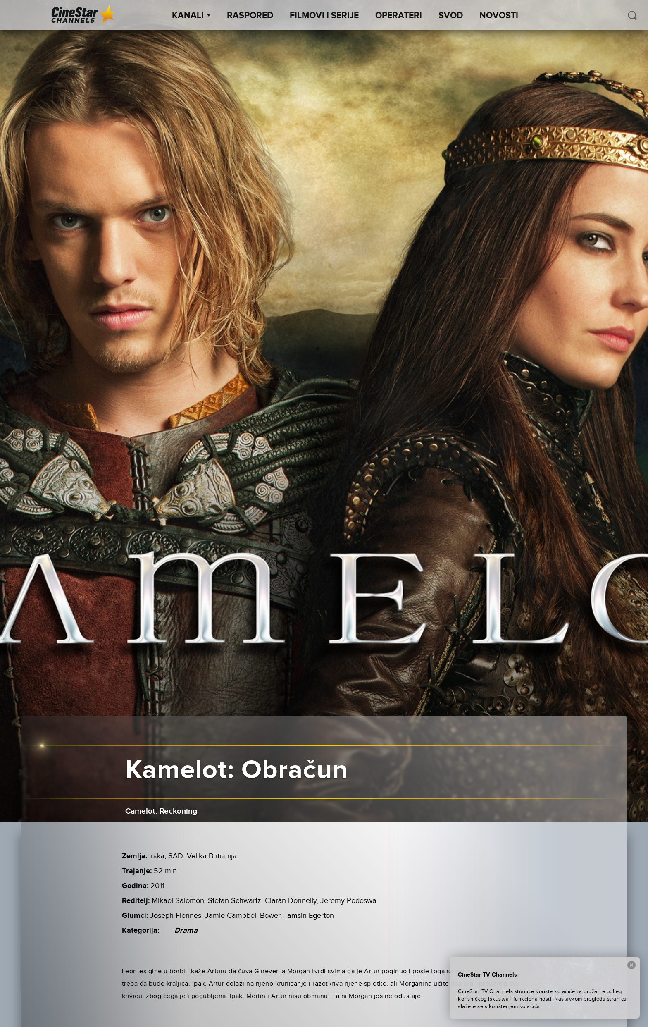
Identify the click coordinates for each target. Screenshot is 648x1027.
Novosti (498, 15)
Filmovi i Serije (324, 15)
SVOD (450, 15)
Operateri (398, 15)
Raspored (250, 15)
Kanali (191, 15)
